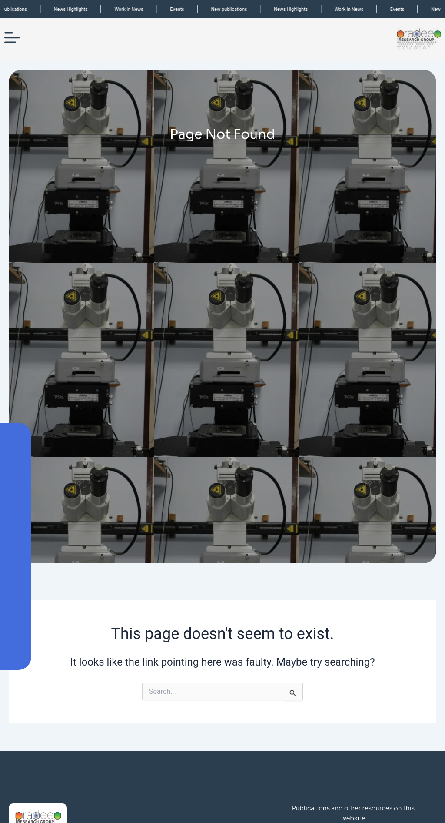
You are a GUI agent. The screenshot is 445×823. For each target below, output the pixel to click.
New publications (234, 9)
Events (182, 9)
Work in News (133, 9)
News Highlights (75, 9)
